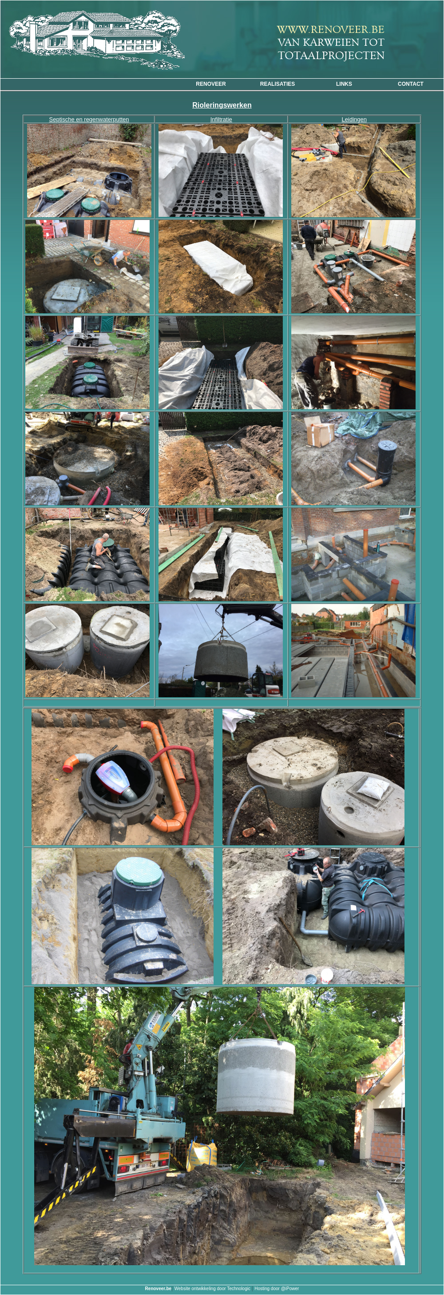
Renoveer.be (158, 1288)
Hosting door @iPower (276, 1288)
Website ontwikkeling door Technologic (213, 1288)
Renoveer (211, 84)
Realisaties (277, 84)
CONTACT (411, 84)
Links (344, 84)
